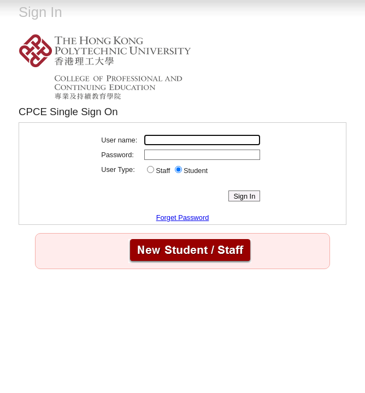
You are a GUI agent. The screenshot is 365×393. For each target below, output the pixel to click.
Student (196, 170)
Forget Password (182, 217)
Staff (163, 170)
